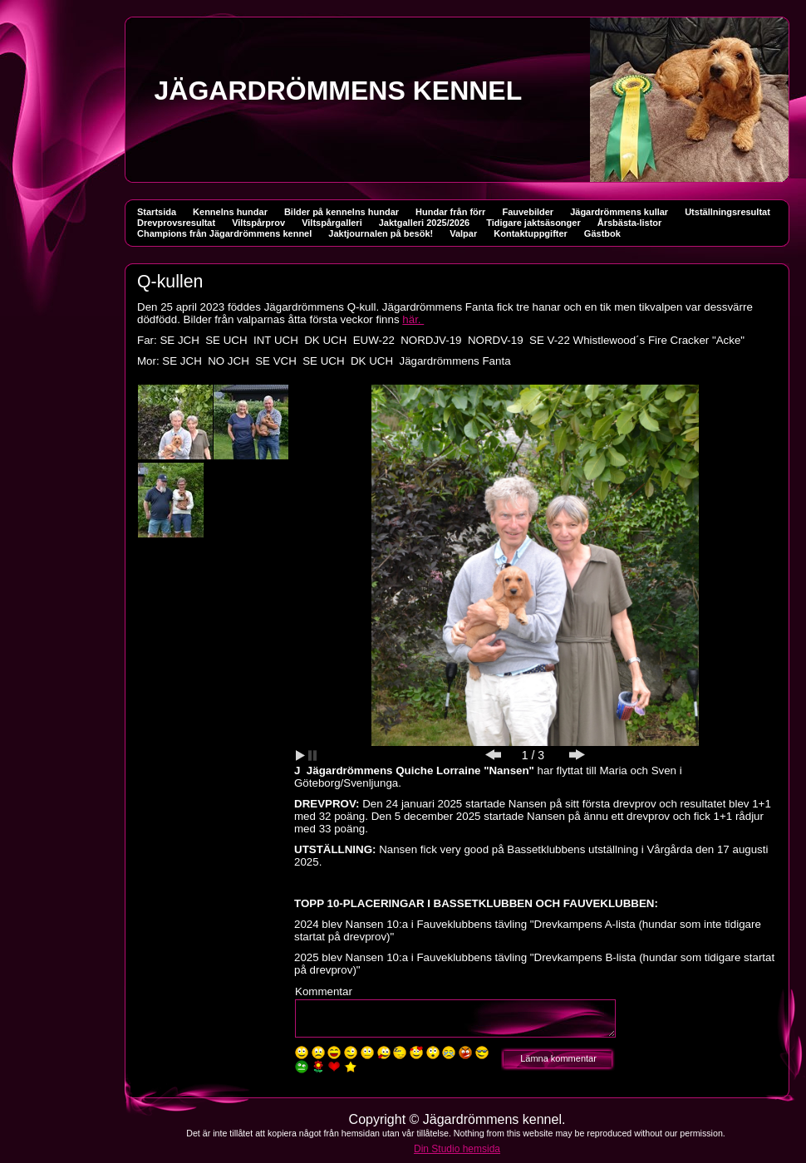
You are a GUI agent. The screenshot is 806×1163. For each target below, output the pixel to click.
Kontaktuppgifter (531, 233)
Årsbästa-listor (629, 223)
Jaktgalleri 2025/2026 (424, 223)
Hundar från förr (450, 212)
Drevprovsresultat (176, 223)
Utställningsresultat (727, 212)
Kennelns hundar (230, 212)
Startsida (156, 212)
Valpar (463, 233)
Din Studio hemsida (457, 1149)
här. (413, 319)
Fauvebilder (527, 212)
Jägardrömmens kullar (619, 212)
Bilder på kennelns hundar (341, 212)
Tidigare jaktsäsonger (533, 223)
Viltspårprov (258, 223)
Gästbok (602, 233)
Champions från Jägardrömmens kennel (224, 233)
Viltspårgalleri (332, 223)
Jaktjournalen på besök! (380, 233)
